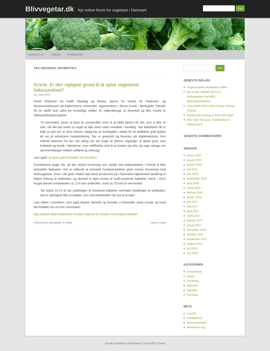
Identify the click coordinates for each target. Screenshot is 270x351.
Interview (192, 285)
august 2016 (194, 243)
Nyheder (192, 290)
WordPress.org (196, 327)
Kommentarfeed (197, 322)
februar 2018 (194, 192)
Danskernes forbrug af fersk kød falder (210, 115)
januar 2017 (194, 225)
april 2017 (193, 211)
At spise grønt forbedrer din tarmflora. (72, 157)
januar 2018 (194, 197)
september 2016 (197, 239)
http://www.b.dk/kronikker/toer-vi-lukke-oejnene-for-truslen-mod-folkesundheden (86, 214)
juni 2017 (192, 201)
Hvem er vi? (36, 54)
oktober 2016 (195, 234)
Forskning (193, 280)
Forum (55, 54)
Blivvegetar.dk (49, 9)
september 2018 (197, 178)
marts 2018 (194, 187)
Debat (68, 222)
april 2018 (193, 183)
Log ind (191, 313)
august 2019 (194, 164)
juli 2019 (192, 169)
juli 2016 (192, 248)
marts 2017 (194, 215)
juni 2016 (192, 253)
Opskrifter (75, 54)
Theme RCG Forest (154, 343)
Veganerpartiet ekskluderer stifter (207, 87)
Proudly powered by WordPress (123, 343)
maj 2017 (192, 206)
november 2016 (196, 229)
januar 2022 (194, 155)
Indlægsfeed (194, 317)
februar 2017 (194, 220)
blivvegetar (55, 222)
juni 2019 (192, 174)
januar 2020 (194, 160)
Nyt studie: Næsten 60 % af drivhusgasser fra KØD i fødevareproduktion (203, 96)
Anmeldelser (194, 271)
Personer (192, 294)
